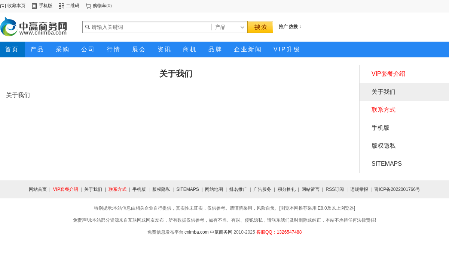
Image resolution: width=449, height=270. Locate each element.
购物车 (99, 5)
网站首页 (38, 189)
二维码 (72, 5)
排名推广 (238, 189)
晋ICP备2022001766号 (397, 189)
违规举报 (359, 189)
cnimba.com (196, 232)
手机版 (45, 5)
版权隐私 (383, 145)
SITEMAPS (387, 163)
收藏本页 (16, 5)
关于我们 (383, 91)
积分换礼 (287, 189)
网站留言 (311, 189)
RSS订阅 (335, 189)
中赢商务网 (221, 232)
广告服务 (262, 189)
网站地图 (214, 189)
